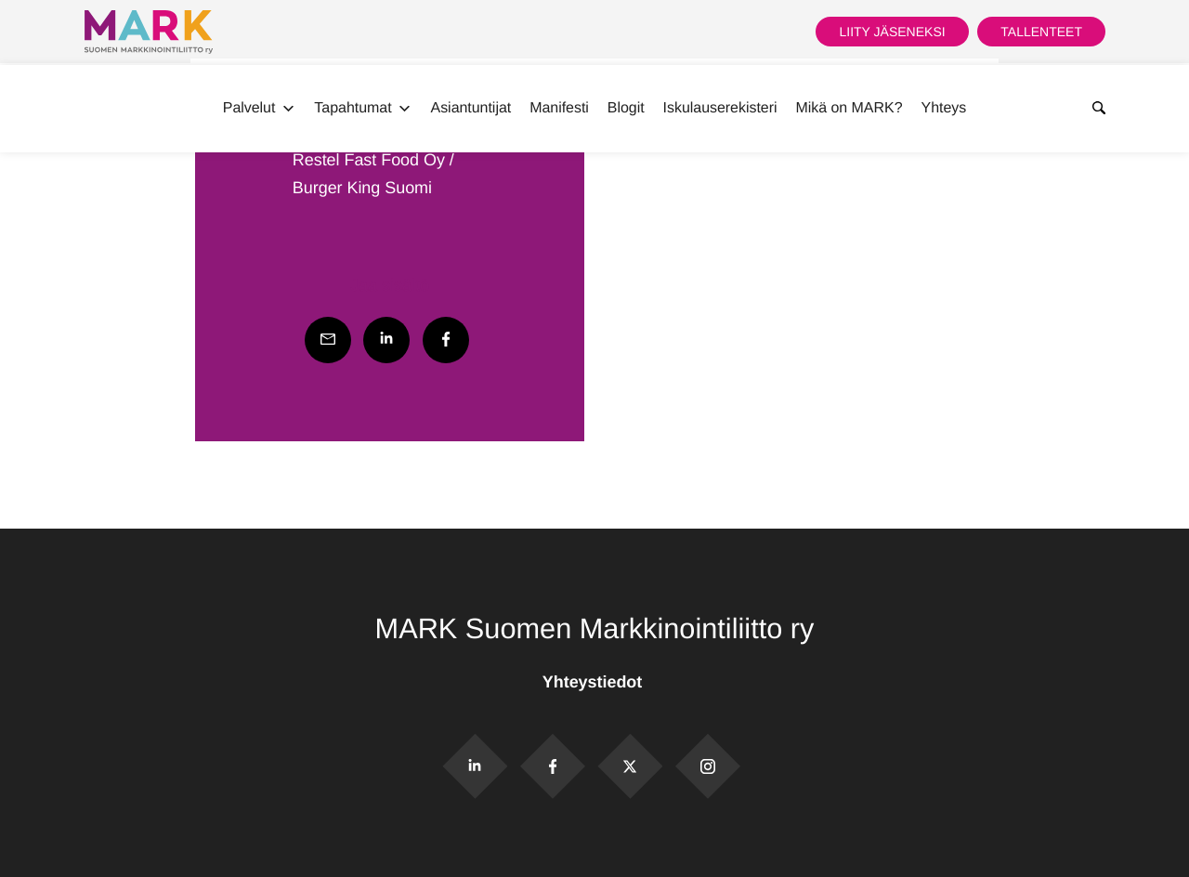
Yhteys (944, 108)
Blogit (626, 108)
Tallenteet (1041, 31)
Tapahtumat (363, 109)
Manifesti (559, 108)
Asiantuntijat (471, 108)
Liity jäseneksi (892, 31)
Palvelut (259, 109)
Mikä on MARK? (848, 108)
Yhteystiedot (594, 682)
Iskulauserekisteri (720, 108)
